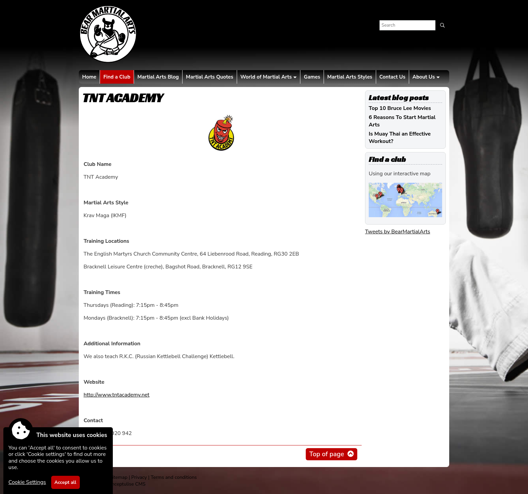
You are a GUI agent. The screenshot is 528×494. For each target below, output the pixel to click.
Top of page (326, 454)
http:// (117, 395)
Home (89, 77)
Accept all (65, 482)
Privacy (139, 477)
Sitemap (118, 477)
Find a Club (116, 77)
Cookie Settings (27, 482)
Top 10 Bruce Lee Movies (400, 108)
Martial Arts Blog (158, 77)
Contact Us (392, 77)
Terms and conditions (174, 477)
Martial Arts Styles (349, 77)
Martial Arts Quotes (209, 77)
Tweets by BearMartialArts (397, 231)
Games (312, 77)
